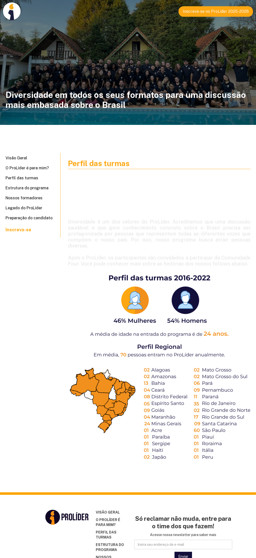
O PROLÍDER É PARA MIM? (108, 522)
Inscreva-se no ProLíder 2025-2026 (216, 11)
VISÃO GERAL (108, 512)
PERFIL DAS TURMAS (106, 534)
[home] (11, 10)
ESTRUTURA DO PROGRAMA (110, 547)
